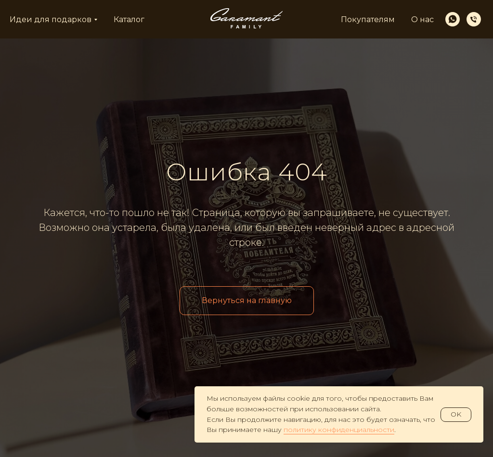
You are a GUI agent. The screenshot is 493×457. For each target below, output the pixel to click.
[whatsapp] (452, 19)
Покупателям (368, 19)
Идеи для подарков (50, 19)
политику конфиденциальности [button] (339, 429)
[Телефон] (474, 19)
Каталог (129, 19)
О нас (422, 19)
